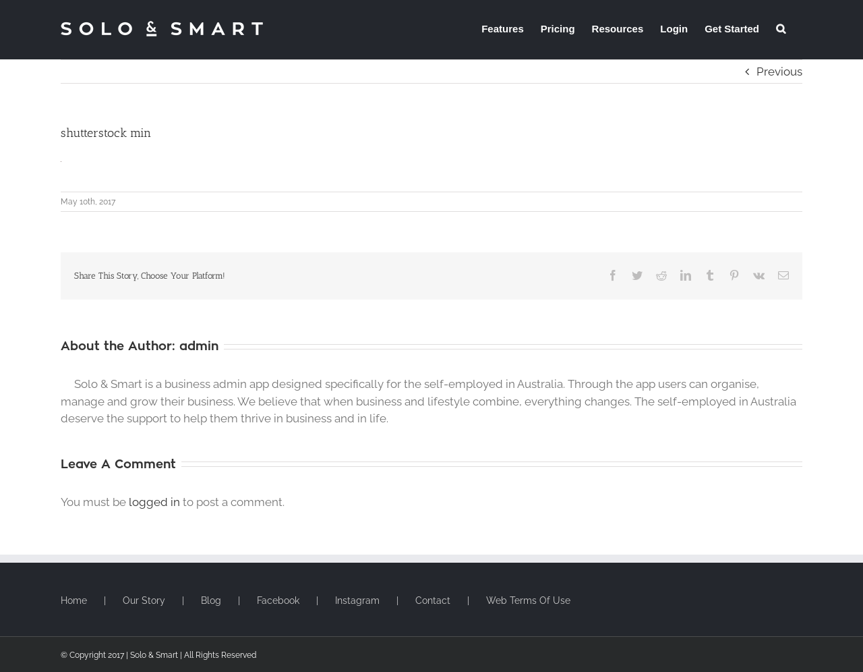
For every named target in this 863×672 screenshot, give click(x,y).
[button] (780, 28)
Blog (211, 600)
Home (74, 600)
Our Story (144, 600)
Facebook (278, 600)
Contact (432, 600)
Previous (779, 71)
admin (198, 345)
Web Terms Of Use (528, 600)
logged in (154, 502)
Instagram (357, 600)
